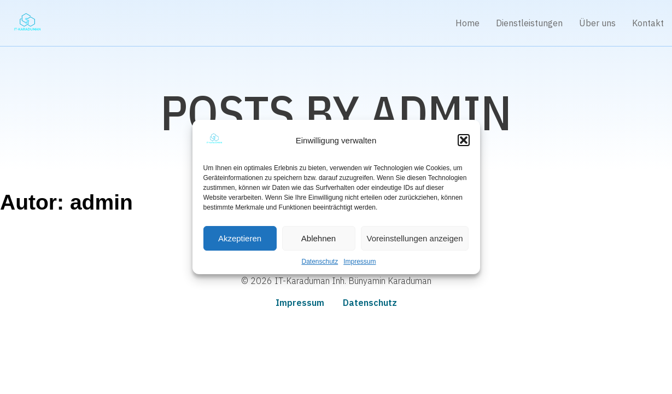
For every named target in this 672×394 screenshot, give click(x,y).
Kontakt (648, 23)
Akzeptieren (239, 238)
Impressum (359, 261)
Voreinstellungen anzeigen (415, 238)
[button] (463, 140)
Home (467, 23)
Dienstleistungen (529, 23)
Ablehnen (318, 238)
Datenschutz (319, 261)
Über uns (597, 23)
